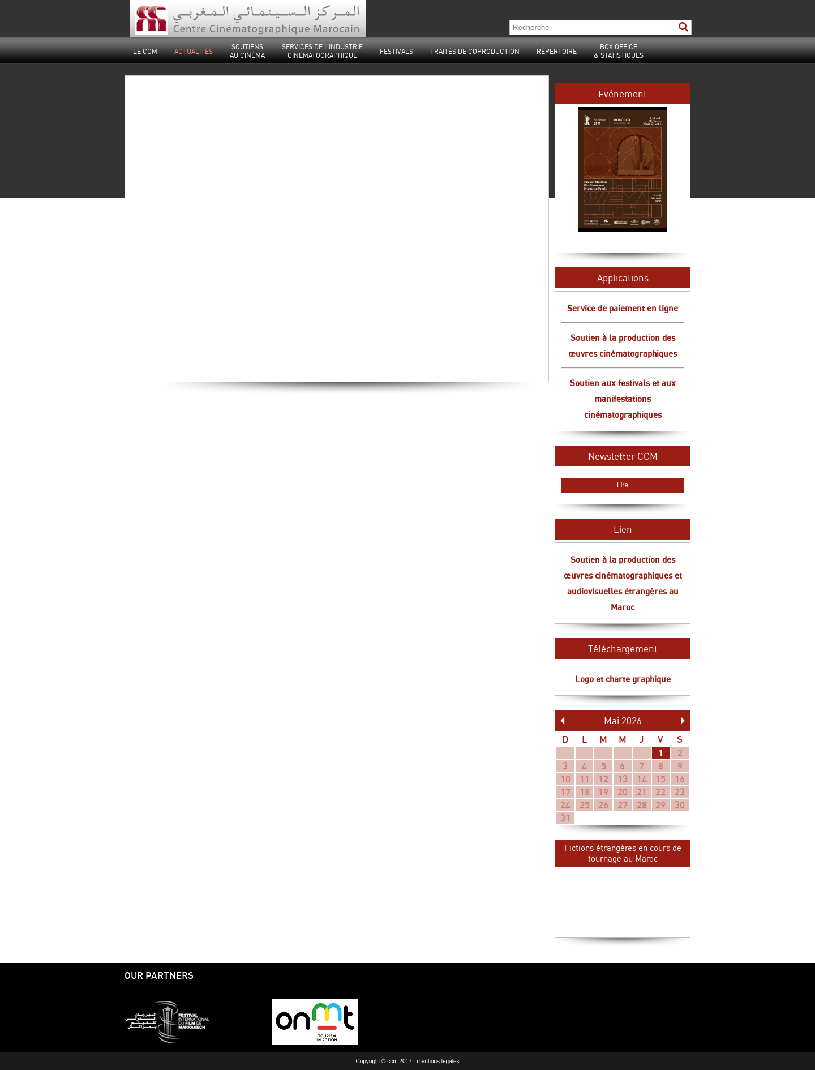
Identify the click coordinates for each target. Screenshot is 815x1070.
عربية (650, 8)
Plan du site (572, 8)
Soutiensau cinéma (247, 50)
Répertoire (557, 51)
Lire (622, 485)
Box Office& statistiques (619, 50)
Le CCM (145, 51)
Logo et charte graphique (623, 679)
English (678, 8)
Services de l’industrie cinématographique (322, 50)
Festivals (396, 51)
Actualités (193, 51)
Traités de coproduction (475, 51)
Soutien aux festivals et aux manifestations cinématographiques (623, 399)
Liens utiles (616, 8)
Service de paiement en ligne (622, 308)
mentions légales (438, 1061)
